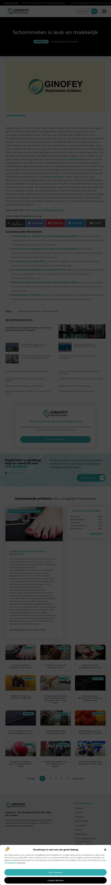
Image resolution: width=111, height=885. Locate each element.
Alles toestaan (56, 872)
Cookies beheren (55, 880)
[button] (105, 849)
